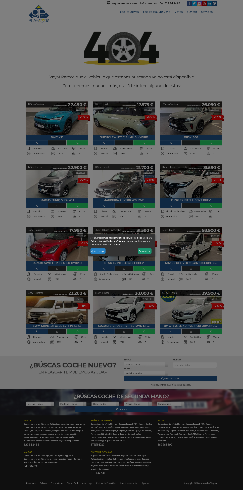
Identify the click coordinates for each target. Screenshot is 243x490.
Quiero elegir (98, 251)
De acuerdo (145, 251)
